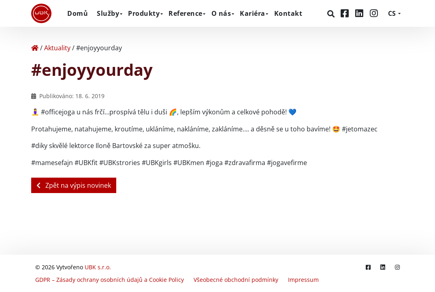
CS (392, 13)
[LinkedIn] (360, 13)
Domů (77, 13)
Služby (108, 13)
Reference (185, 13)
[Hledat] (332, 14)
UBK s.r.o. (98, 267)
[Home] (34, 47)
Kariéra (252, 13)
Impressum (303, 279)
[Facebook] (346, 13)
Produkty (144, 13)
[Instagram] (374, 13)
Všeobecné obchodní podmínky (236, 279)
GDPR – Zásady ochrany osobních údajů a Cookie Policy (109, 279)
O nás (221, 13)
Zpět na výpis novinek (73, 185)
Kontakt (288, 13)
